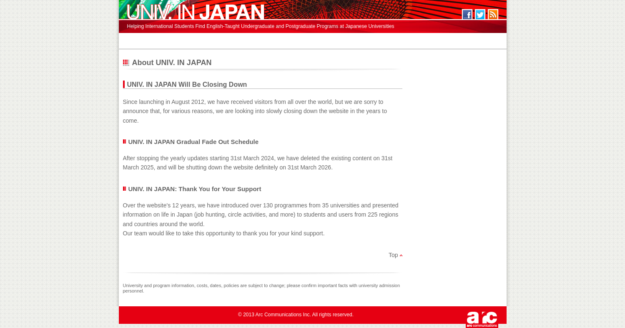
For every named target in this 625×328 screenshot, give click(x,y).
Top (393, 255)
